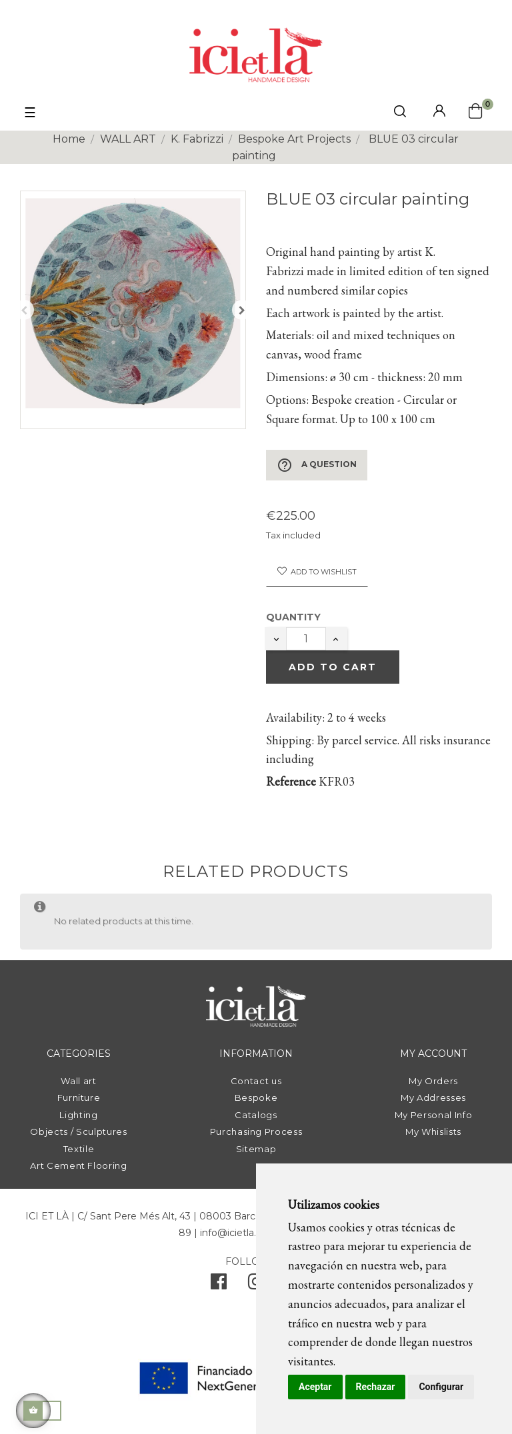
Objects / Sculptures (78, 1131)
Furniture (79, 1097)
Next (242, 310)
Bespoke (256, 1097)
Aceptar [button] (315, 1386)
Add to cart (333, 667)
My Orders (433, 1081)
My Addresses (433, 1097)
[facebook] (218, 1284)
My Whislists (433, 1131)
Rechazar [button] (375, 1386)
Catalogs (256, 1114)
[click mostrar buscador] (400, 113)
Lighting (78, 1114)
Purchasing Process (256, 1131)
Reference (291, 781)
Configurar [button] (441, 1386)
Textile (79, 1148)
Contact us (256, 1081)
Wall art (78, 1081)
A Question (317, 465)
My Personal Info (433, 1114)
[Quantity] (306, 638)
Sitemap (256, 1148)
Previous (24, 310)
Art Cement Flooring (78, 1165)
